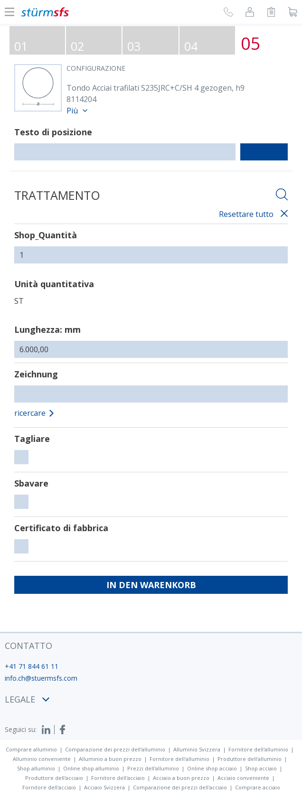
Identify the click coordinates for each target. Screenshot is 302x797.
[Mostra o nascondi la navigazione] (9, 12)
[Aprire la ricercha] (282, 195)
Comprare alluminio (31, 749)
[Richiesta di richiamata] (228, 13)
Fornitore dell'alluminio (258, 749)
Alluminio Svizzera (196, 749)
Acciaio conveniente (243, 777)
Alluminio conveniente (42, 758)
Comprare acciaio (257, 787)
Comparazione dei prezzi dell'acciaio (180, 787)
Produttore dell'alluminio (249, 758)
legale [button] (27, 699)
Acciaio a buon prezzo (181, 777)
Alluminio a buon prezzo (110, 758)
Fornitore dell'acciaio (118, 777)
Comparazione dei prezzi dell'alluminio (115, 749)
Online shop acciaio (212, 768)
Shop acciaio (261, 768)
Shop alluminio (36, 768)
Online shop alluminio (91, 768)
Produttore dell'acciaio (54, 777)
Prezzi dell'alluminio (153, 768)
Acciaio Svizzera (104, 787)
